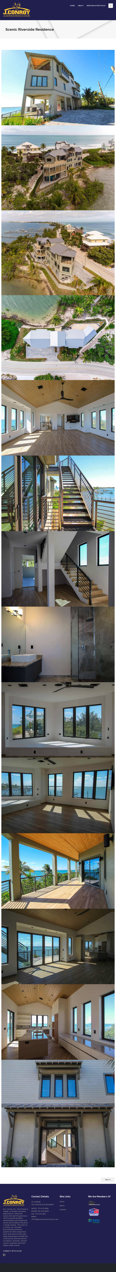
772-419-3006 (43, 1208)
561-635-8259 (43, 1211)
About (81, 5)
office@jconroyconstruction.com (44, 1219)
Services (63, 1209)
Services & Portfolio (96, 5)
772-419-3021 (40, 1214)
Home (72, 5)
